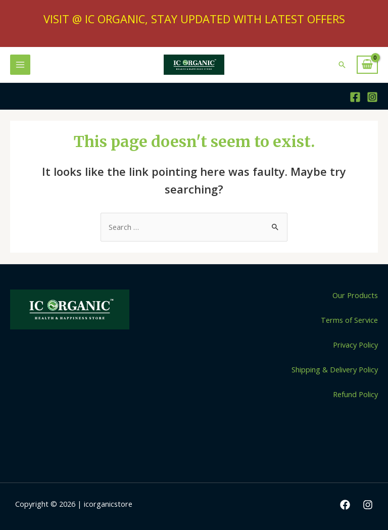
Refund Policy (355, 394)
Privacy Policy (355, 345)
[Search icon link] (342, 64)
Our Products (355, 295)
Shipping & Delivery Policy (335, 369)
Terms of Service (349, 320)
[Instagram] (372, 97)
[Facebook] (355, 97)
